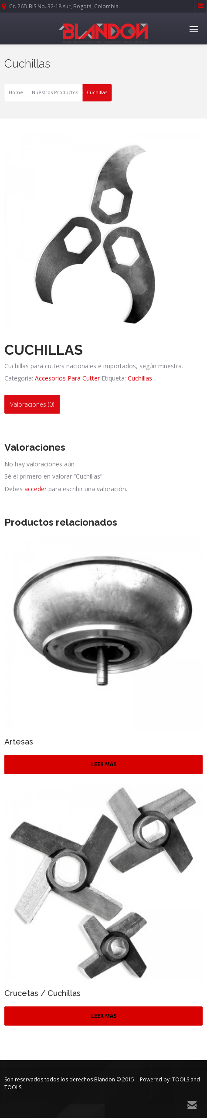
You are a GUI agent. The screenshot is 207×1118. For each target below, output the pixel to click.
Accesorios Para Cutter (67, 378)
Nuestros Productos (55, 92)
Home (16, 92)
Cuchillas (140, 378)
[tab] (32, 404)
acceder (35, 489)
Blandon (104, 1079)
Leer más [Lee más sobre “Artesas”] (103, 764)
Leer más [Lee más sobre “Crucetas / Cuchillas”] (103, 1015)
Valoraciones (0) (32, 404)
